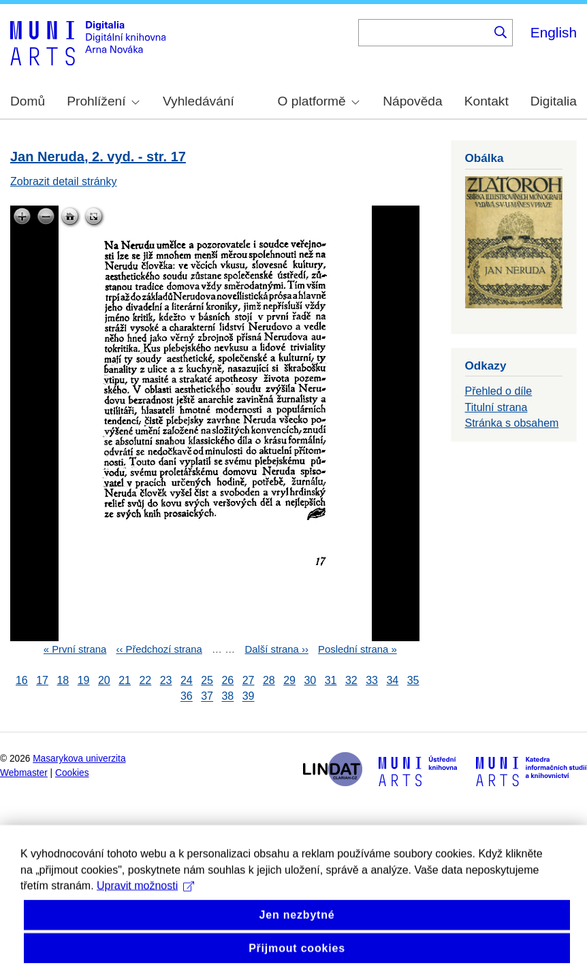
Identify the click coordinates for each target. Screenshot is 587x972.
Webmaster (24, 773)
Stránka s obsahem (512, 423)
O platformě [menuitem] (319, 101)
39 (248, 696)
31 (331, 680)
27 (248, 680)
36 (186, 696)
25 (207, 680)
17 (42, 680)
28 (269, 680)
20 (104, 680)
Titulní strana (496, 407)
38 (227, 696)
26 (227, 680)
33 (372, 680)
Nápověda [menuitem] (412, 101)
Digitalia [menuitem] (553, 101)
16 (22, 680)
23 (166, 680)
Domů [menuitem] (27, 101)
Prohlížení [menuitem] (103, 101)
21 (124, 680)
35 (413, 680)
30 (310, 680)
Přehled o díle (499, 391)
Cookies (72, 773)
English (553, 32)
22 (145, 680)
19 (84, 680)
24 (186, 680)
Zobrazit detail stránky (63, 181)
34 (392, 680)
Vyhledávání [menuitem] (198, 101)
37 (207, 696)
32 (351, 680)
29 (289, 680)
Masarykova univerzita (79, 759)
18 (63, 680)
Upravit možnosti (145, 905)
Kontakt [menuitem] (486, 101)
